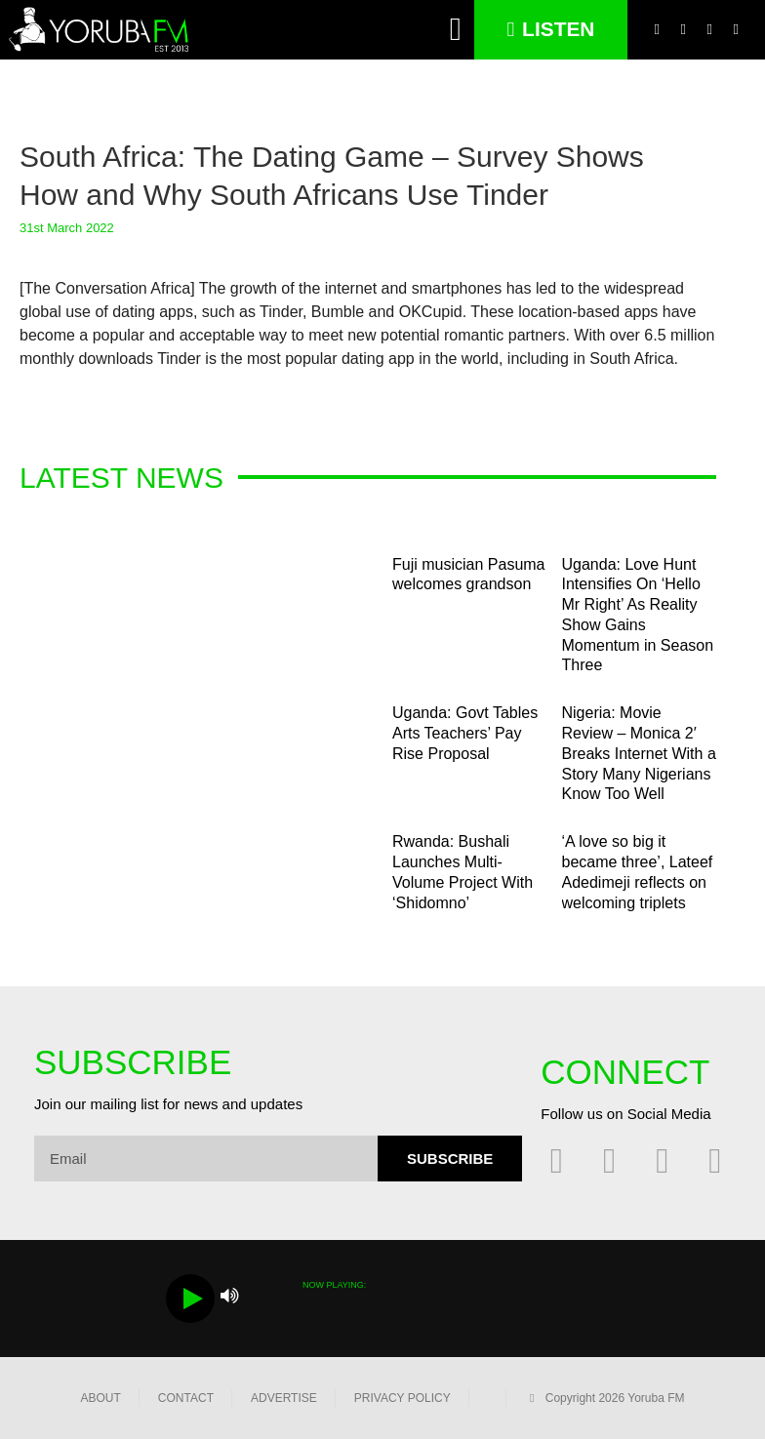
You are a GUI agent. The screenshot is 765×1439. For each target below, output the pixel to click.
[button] (456, 30)
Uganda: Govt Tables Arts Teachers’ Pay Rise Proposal (465, 733)
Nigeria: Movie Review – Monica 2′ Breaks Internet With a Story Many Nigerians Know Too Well (639, 753)
